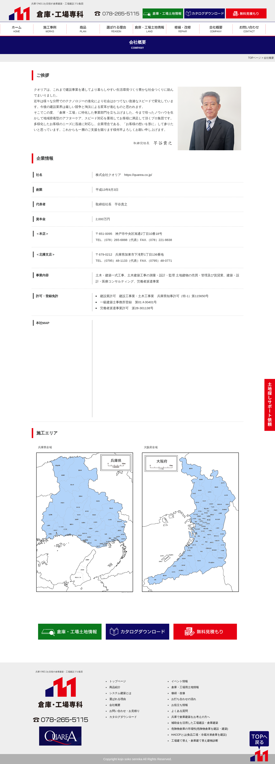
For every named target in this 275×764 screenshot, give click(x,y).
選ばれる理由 (117, 699)
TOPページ (254, 57)
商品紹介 (114, 687)
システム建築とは (120, 693)
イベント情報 (179, 681)
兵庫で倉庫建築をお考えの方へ (190, 716)
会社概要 (114, 705)
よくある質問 (179, 711)
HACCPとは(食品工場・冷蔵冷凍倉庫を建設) (199, 734)
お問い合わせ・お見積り (124, 711)
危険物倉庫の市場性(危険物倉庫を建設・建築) (199, 728)
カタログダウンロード (123, 716)
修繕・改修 (178, 693)
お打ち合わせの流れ (183, 699)
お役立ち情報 (179, 705)
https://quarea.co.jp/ (138, 175)
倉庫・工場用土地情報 (185, 687)
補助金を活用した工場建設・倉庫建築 (194, 722)
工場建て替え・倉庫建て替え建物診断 (194, 740)
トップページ (117, 681)
